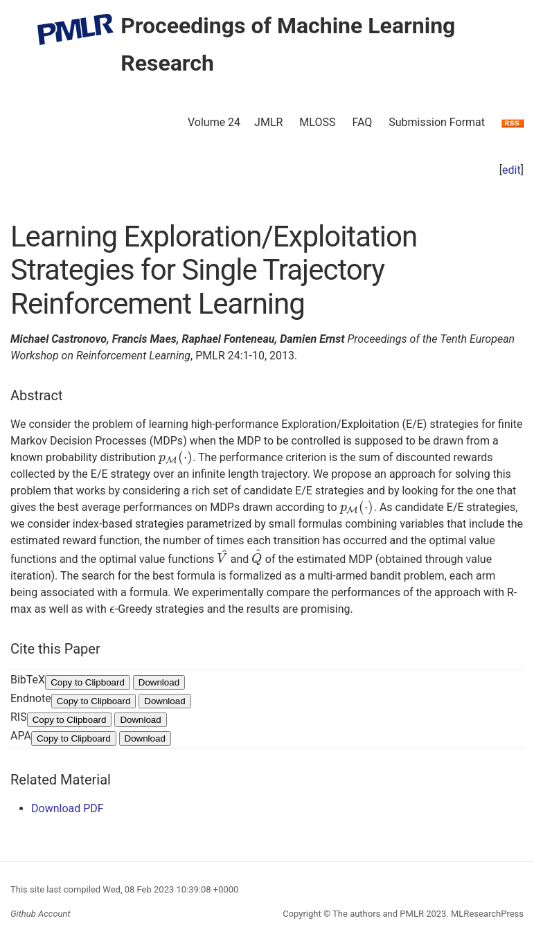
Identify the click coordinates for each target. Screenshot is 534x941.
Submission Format (437, 122)
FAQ (362, 122)
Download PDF (67, 811)
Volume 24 (214, 122)
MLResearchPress (486, 913)
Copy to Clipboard (88, 685)
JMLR (268, 122)
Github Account (40, 913)
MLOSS (317, 122)
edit (511, 170)
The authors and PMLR (378, 913)
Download (159, 685)
